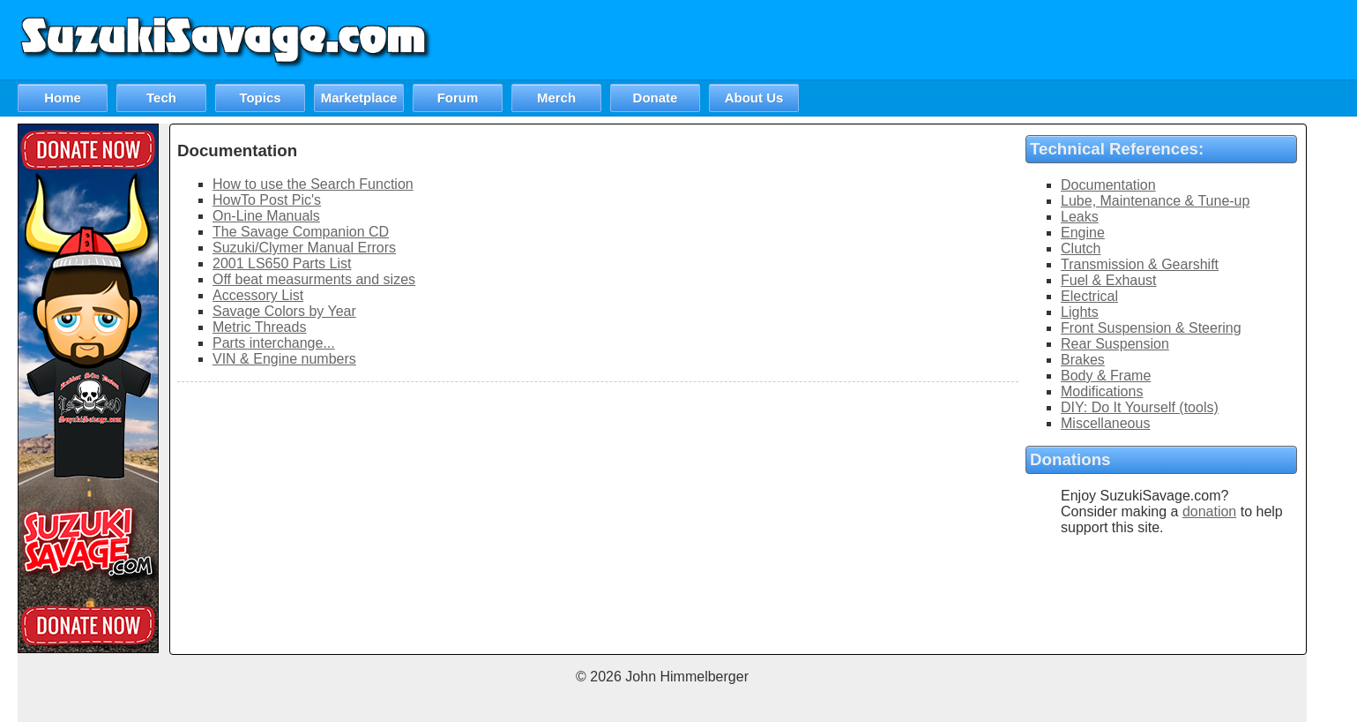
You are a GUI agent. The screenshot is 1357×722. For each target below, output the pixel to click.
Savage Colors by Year (284, 311)
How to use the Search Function (313, 184)
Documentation (1108, 184)
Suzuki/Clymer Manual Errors (304, 247)
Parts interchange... (273, 342)
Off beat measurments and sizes (313, 279)
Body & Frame (1106, 375)
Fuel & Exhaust (1109, 280)
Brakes (1083, 359)
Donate (655, 97)
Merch (556, 97)
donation (1209, 511)
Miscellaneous (1105, 423)
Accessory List (257, 295)
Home (62, 97)
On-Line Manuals (266, 215)
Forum (458, 97)
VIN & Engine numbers (284, 358)
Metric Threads (259, 327)
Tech (161, 97)
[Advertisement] (1036, 39)
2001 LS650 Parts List (281, 263)
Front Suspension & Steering (1151, 327)
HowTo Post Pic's (266, 199)
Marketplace (359, 97)
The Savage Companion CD (300, 231)
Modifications (1102, 391)
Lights (1080, 312)
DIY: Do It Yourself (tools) (1140, 407)
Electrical (1089, 296)
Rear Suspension (1115, 343)
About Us (754, 97)
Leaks (1080, 216)
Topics (259, 97)
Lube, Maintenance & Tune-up (1155, 200)
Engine (1083, 232)
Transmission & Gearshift (1140, 264)
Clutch (1080, 248)
